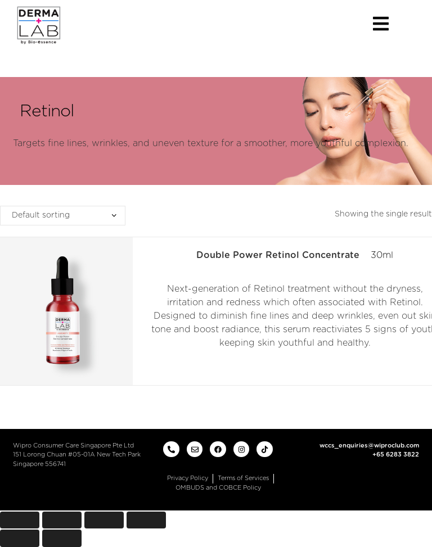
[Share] (62, 520)
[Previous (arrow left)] (19, 538)
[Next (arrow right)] (62, 538)
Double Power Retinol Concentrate (277, 255)
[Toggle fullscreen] (104, 520)
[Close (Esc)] (19, 520)
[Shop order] (62, 215)
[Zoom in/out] (146, 520)
